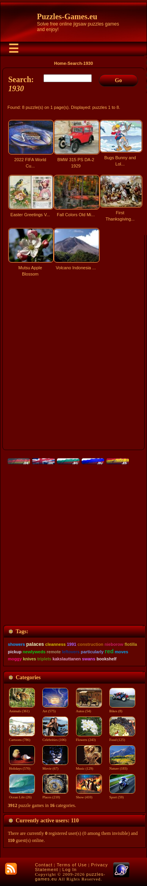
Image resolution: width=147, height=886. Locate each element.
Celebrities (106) (55, 737)
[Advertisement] (73, 367)
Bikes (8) (122, 708)
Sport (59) (122, 794)
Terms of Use (72, 864)
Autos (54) (89, 708)
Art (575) (55, 708)
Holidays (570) (22, 766)
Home (60, 63)
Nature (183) (122, 766)
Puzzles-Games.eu (67, 16)
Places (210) (55, 794)
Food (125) (122, 737)
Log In (69, 869)
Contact (44, 864)
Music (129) (89, 766)
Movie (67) (55, 766)
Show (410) (89, 794)
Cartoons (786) (22, 737)
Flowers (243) (89, 737)
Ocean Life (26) (22, 794)
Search (74, 63)
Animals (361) (22, 708)
